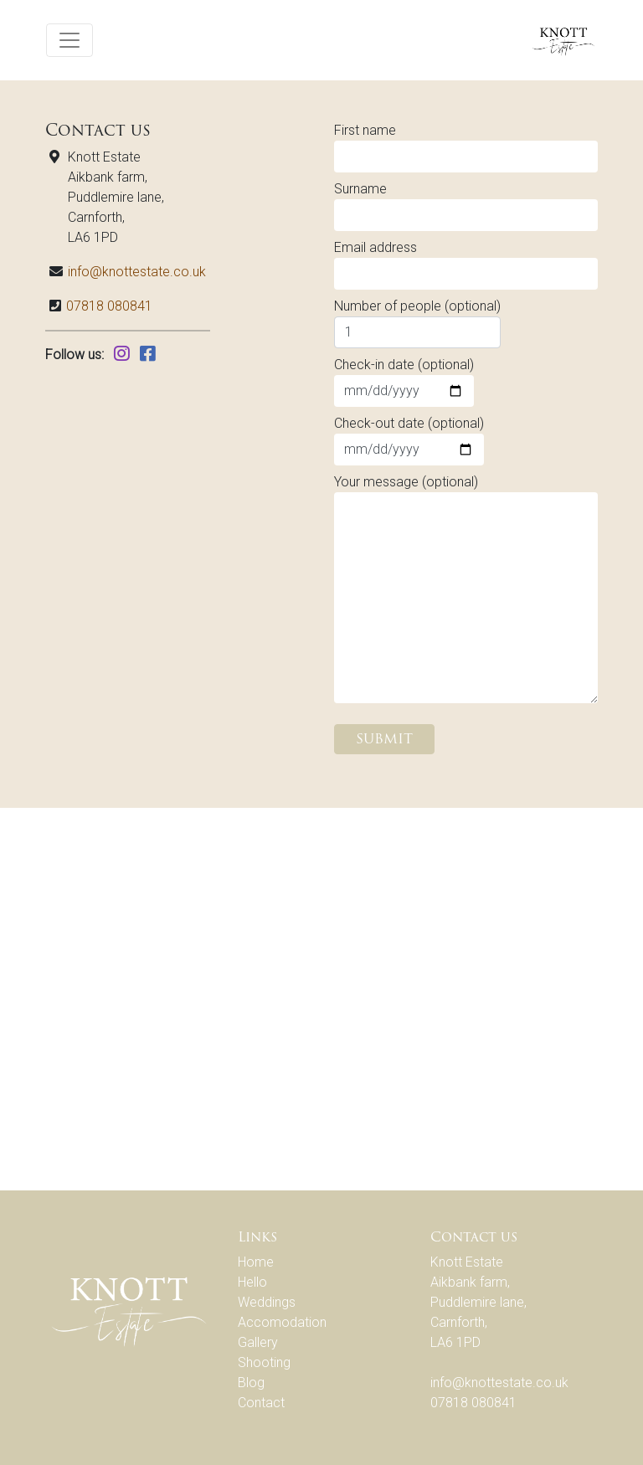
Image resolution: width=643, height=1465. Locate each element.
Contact (261, 1403)
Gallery (258, 1342)
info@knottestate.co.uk (137, 272)
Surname (466, 206)
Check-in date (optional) (404, 382)
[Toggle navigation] (69, 40)
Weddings (267, 1302)
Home (256, 1262)
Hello (252, 1282)
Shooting (264, 1362)
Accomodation (282, 1322)
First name (466, 147)
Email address (466, 264)
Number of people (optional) (417, 323)
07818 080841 (109, 306)
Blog (251, 1382)
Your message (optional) (466, 588)
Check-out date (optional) (409, 440)
